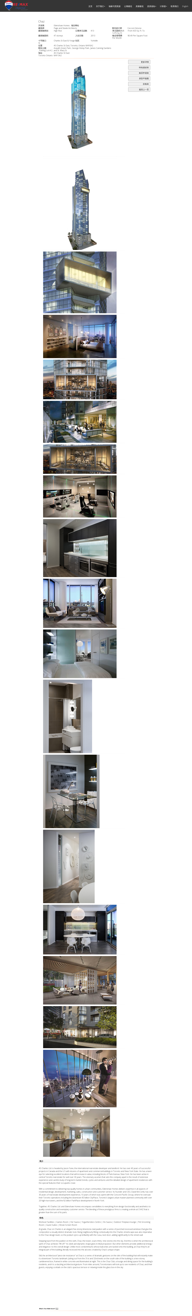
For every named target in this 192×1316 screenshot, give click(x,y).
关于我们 (100, 6)
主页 (90, 6)
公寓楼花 (128, 6)
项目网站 (75, 25)
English (185, 6)
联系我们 (175, 6)
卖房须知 (151, 6)
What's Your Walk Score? (48, 1308)
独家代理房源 (114, 6)
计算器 (163, 6)
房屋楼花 (140, 6)
